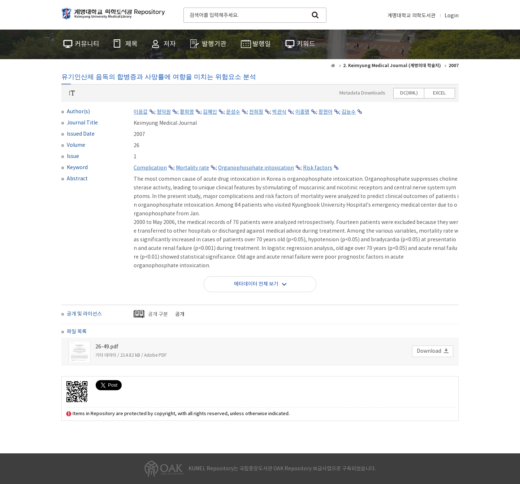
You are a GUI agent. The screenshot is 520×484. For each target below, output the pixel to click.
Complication (150, 168)
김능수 (349, 112)
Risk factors (317, 168)
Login (452, 16)
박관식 (279, 112)
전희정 (256, 112)
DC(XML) (409, 93)
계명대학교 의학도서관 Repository (114, 14)
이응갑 (141, 112)
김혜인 (210, 112)
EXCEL (439, 93)
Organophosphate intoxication (256, 168)
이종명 (302, 112)
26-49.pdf (106, 347)
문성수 (233, 112)
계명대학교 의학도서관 (411, 16)
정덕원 (164, 112)
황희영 (187, 112)
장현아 (325, 112)
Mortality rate (192, 168)
